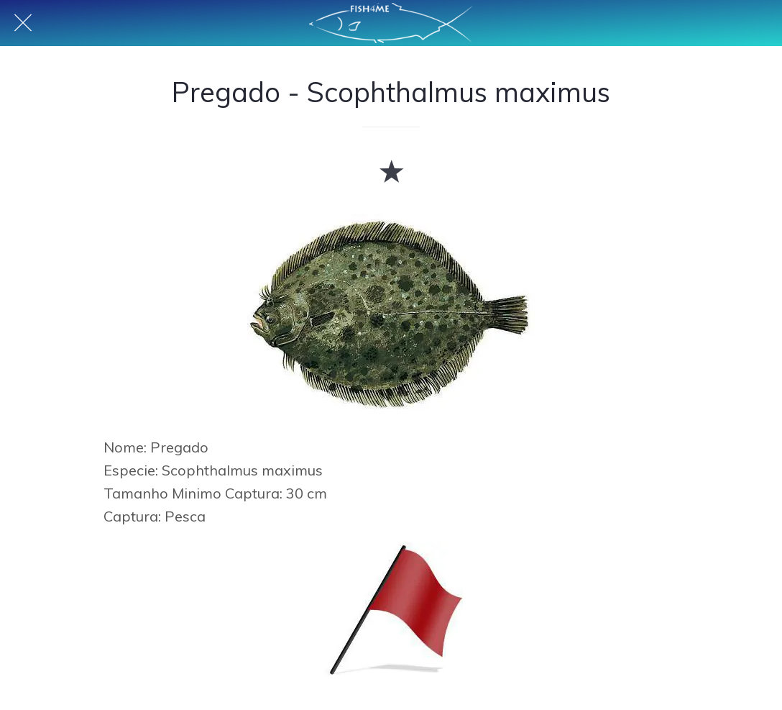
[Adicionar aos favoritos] (391, 170)
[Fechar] (23, 23)
